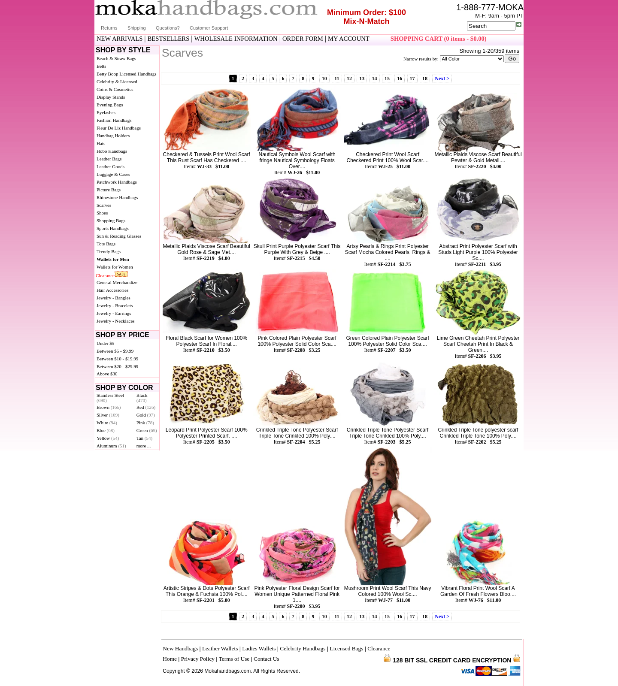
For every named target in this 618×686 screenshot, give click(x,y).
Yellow (108, 438)
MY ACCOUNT (349, 38)
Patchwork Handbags (117, 181)
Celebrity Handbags (302, 648)
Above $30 (107, 373)
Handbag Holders (113, 135)
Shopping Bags (111, 220)
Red (145, 407)
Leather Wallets (220, 648)
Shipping (136, 27)
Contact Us (266, 659)
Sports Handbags (113, 228)
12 (349, 79)
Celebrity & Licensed (117, 81)
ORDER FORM (302, 38)
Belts (101, 66)
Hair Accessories (112, 290)
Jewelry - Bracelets (115, 305)
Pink (145, 422)
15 (387, 79)
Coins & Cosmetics (115, 89)
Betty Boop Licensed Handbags (127, 73)
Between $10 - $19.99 (117, 358)
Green (146, 430)
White (107, 422)
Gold (145, 414)
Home (170, 659)
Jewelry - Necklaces (116, 320)
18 (424, 79)
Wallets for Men (113, 259)
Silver (108, 414)
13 (361, 79)
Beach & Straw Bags (116, 58)
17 (412, 79)
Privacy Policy (198, 659)
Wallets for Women (115, 266)
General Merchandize (117, 282)
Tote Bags (106, 243)
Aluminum (111, 445)
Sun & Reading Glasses (119, 236)
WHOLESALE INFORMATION (236, 38)
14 (374, 79)
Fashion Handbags (114, 120)
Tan (144, 438)
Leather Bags (109, 158)
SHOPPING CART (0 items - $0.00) (439, 38)
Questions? (168, 27)
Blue (106, 430)
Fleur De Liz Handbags (119, 127)
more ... (143, 445)
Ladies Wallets (259, 648)
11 (336, 79)
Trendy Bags (109, 251)
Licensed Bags (346, 648)
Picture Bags (109, 189)
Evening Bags (110, 104)
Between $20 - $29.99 (117, 366)
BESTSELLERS (169, 38)
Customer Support (209, 27)
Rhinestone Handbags (117, 197)
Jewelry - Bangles (113, 297)
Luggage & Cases (113, 174)
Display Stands (111, 97)
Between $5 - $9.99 (115, 351)
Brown (109, 407)
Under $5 (105, 343)
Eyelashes (106, 112)
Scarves (104, 205)
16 (399, 79)
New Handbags (180, 648)
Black (142, 398)
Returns (109, 27)
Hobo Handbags (112, 151)
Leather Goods (110, 166)
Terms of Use (234, 659)
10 (324, 79)
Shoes (102, 212)
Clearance (105, 275)
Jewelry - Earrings (114, 313)
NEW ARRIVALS (119, 38)
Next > (442, 79)
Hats (101, 143)
